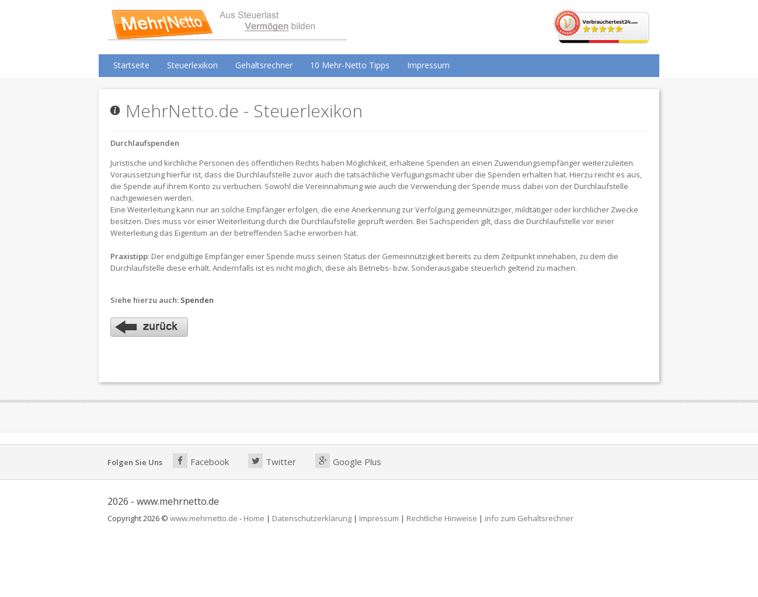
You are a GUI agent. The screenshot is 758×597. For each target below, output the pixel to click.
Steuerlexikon (192, 65)
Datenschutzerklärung (312, 518)
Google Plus (348, 460)
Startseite (131, 65)
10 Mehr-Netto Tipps (350, 65)
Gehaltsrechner (264, 65)
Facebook (201, 460)
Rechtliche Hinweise (441, 518)
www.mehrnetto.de (204, 518)
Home (254, 518)
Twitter (272, 460)
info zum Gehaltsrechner (529, 518)
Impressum (428, 65)
